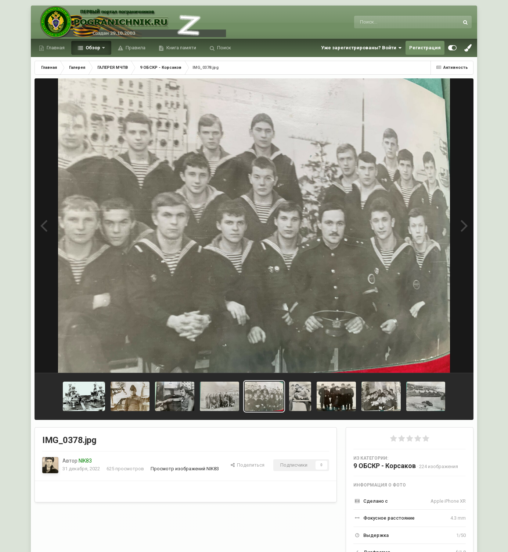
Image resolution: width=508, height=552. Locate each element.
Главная (55, 47)
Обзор (92, 47)
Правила (135, 47)
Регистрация (425, 47)
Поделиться (247, 465)
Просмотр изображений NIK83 (185, 468)
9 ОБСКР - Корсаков (384, 466)
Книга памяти (180, 47)
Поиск (223, 47)
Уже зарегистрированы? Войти (361, 48)
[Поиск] (393, 22)
